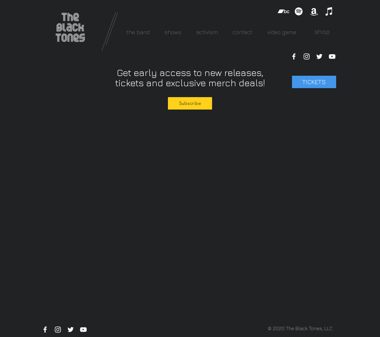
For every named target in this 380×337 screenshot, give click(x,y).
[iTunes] (329, 11)
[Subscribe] (190, 103)
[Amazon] (314, 11)
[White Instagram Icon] (307, 56)
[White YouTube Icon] (332, 56)
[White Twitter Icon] (319, 56)
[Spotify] (299, 11)
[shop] (322, 31)
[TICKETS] (314, 82)
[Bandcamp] (283, 11)
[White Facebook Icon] (294, 56)
